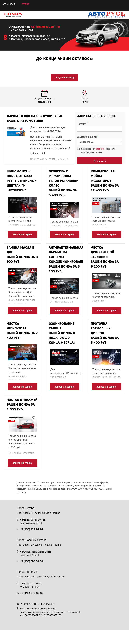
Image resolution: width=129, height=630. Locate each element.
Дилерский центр (87, 137)
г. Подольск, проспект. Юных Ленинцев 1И (31, 585)
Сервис (25, 4)
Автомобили (9, 4)
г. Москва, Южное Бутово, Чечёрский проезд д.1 (33, 521)
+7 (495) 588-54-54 (31, 561)
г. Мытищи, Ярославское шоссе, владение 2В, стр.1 (35, 553)
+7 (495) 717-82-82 (31, 529)
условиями (99, 149)
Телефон (82, 123)
